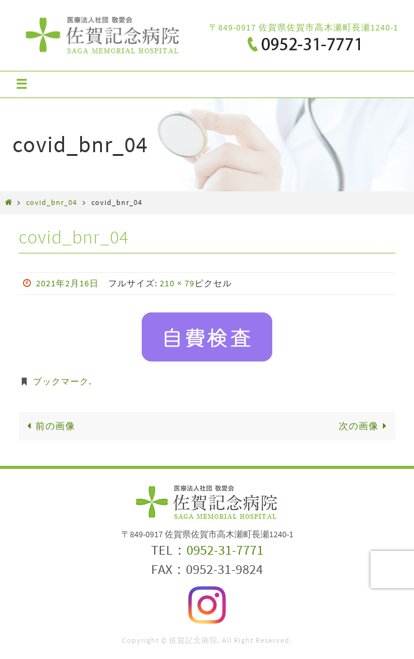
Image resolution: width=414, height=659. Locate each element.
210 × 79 (177, 283)
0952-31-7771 (225, 549)
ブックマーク (61, 381)
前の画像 (48, 426)
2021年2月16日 (67, 283)
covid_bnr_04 (51, 202)
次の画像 (365, 426)
